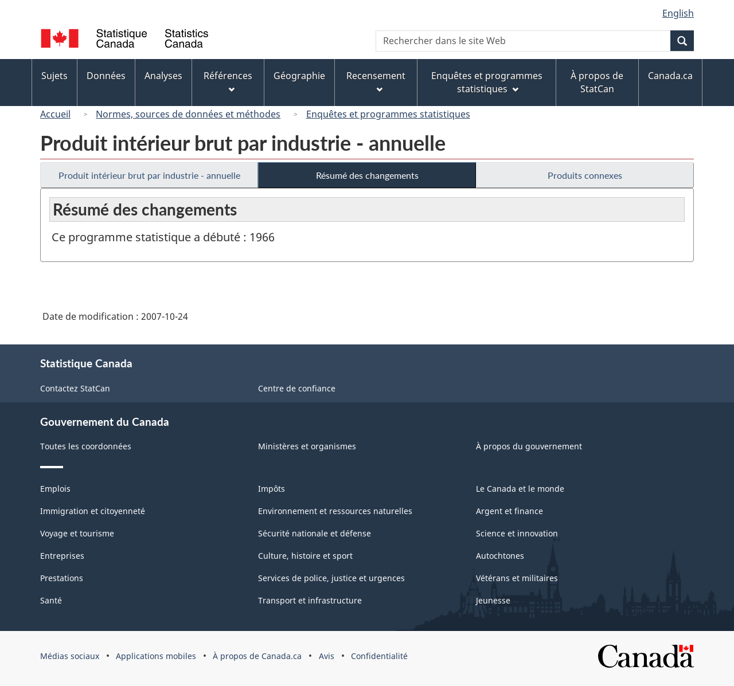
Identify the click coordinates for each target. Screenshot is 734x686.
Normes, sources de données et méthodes (188, 114)
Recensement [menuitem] (375, 81)
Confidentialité (379, 655)
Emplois (55, 488)
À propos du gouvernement (529, 446)
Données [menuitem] (106, 75)
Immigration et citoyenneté (92, 510)
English (678, 13)
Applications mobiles (156, 655)
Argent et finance (509, 510)
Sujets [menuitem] (54, 75)
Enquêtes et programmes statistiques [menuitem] (486, 82)
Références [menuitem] (228, 81)
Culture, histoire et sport (305, 555)
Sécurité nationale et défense (314, 533)
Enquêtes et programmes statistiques (388, 114)
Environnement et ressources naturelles (335, 510)
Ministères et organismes (307, 446)
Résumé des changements (367, 175)
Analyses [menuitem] (163, 75)
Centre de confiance (296, 388)
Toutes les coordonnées (85, 446)
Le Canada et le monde (520, 488)
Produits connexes (585, 175)
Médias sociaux (69, 655)
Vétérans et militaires (517, 578)
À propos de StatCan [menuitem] (597, 82)
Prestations (61, 578)
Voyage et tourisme (77, 533)
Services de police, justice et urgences (331, 578)
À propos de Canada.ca (257, 655)
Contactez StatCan (75, 388)
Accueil (55, 114)
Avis (326, 655)
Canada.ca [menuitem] (670, 75)
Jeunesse (493, 600)
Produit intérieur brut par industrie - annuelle (149, 175)
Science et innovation (517, 533)
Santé (51, 600)
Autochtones (500, 555)
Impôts (271, 488)
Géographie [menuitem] (299, 75)
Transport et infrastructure (310, 600)
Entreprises (62, 555)
